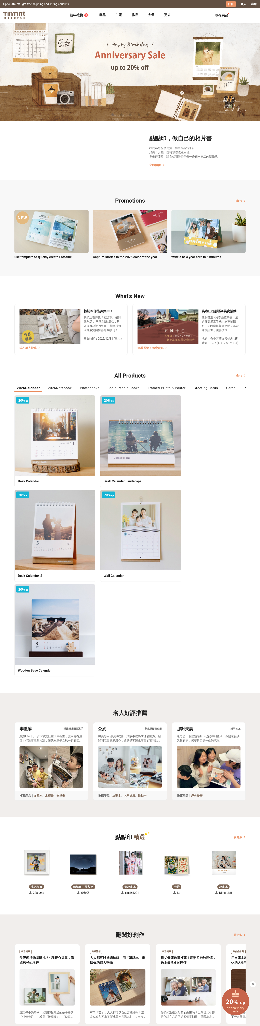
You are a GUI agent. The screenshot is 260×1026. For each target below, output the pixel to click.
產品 (102, 15)
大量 (151, 15)
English (238, 1019)
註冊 (231, 4)
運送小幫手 (49, 983)
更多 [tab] (167, 15)
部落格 (106, 989)
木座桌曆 (129, 647)
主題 (118, 15)
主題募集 (20, 983)
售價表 (46, 989)
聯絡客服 (79, 989)
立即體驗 (156, 164)
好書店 (134, 983)
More (240, 200)
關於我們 (107, 983)
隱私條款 (79, 994)
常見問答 (79, 983)
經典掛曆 (197, 647)
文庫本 (38, 647)
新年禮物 (79, 15)
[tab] (102, 15)
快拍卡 (142, 647)
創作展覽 (20, 989)
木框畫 (49, 647)
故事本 (116, 647)
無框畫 (60, 647)
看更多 (240, 688)
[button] (36, 712)
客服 (254, 4)
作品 (135, 15)
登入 (243, 4)
